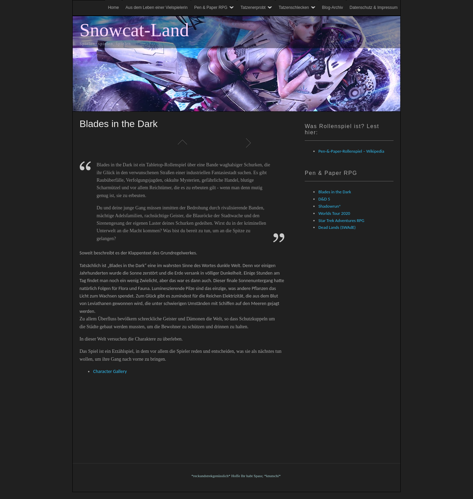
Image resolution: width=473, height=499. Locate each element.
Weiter (250, 142)
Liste (182, 142)
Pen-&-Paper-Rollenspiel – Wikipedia (351, 151)
